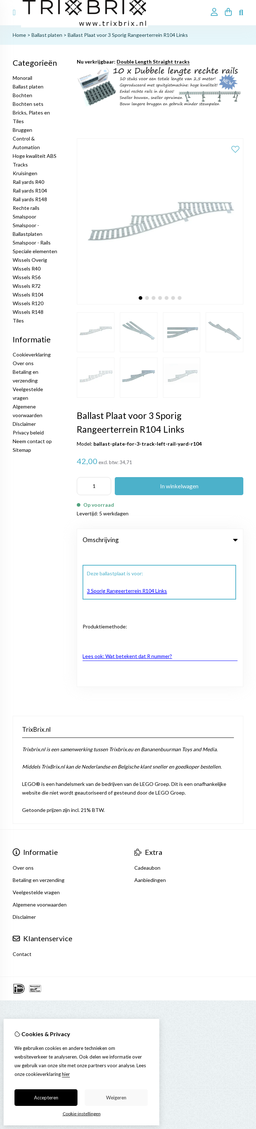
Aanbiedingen (150, 744)
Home (19, 35)
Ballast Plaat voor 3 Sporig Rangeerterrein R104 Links (128, 35)
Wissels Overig (30, 260)
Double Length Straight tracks (153, 62)
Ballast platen (47, 35)
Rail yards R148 (30, 199)
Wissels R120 (28, 303)
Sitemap (22, 450)
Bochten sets (28, 104)
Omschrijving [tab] (160, 540)
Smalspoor (24, 216)
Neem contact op (32, 441)
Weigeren (116, 1097)
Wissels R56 (27, 277)
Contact (22, 818)
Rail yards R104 (30, 190)
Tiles (18, 320)
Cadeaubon (147, 732)
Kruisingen (25, 173)
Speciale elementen (35, 251)
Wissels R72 (27, 286)
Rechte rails (26, 208)
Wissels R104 (28, 294)
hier (66, 1074)
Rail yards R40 (28, 182)
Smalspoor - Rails (32, 242)
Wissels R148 (28, 312)
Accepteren (46, 1097)
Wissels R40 (27, 268)
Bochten (22, 95)
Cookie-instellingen (82, 1113)
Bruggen (22, 130)
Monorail (22, 78)
